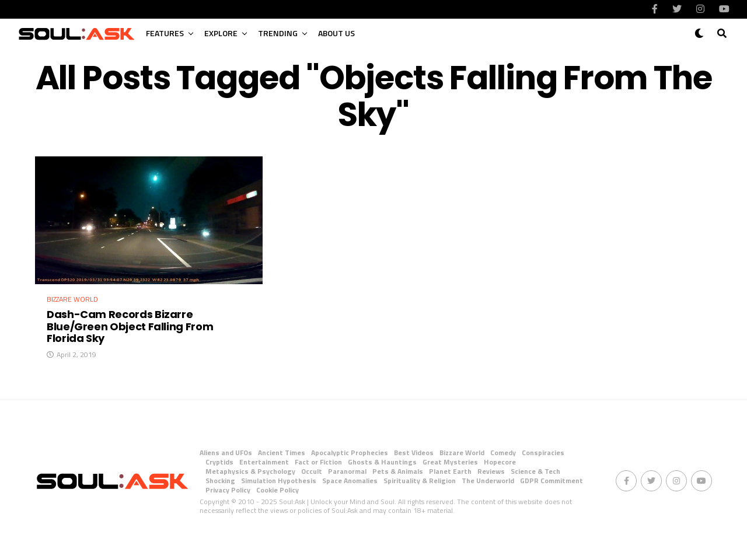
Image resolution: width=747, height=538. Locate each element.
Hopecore (500, 461)
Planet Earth (450, 471)
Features (165, 33)
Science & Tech (535, 471)
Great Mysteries (450, 461)
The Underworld (488, 480)
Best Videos (414, 452)
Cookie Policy (277, 489)
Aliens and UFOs (226, 452)
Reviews (491, 471)
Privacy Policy (227, 489)
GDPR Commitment (551, 480)
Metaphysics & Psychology (250, 471)
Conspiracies (543, 452)
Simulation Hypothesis (278, 480)
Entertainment (264, 461)
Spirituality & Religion (419, 480)
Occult (311, 471)
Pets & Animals (397, 471)
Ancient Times (281, 452)
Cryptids (219, 461)
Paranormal (347, 471)
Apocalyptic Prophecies (349, 452)
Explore (221, 33)
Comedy (503, 452)
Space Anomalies (350, 480)
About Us (336, 33)
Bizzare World (461, 452)
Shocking (220, 480)
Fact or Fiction (318, 461)
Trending (278, 33)
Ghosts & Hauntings (382, 461)
